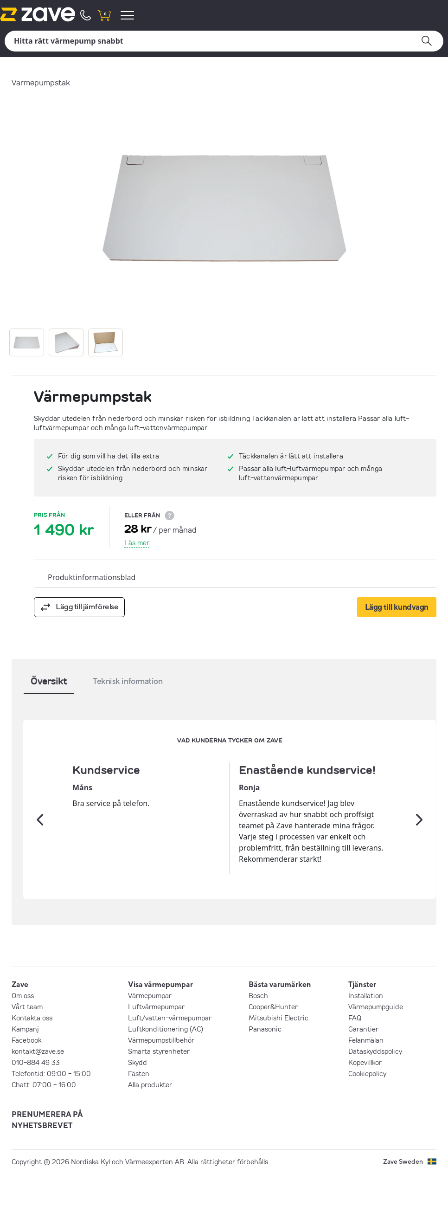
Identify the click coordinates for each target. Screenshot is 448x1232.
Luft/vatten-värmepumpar (169, 1076)
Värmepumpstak (41, 82)
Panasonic (265, 1087)
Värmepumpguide (375, 1065)
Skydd (137, 1121)
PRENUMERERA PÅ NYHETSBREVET (47, 1178)
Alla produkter (150, 1143)
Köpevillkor (365, 1121)
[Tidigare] (40, 849)
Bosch (258, 1054)
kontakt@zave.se (38, 1110)
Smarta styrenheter (159, 1110)
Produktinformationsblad (91, 577)
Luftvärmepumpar (156, 1065)
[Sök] (224, 41)
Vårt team (27, 1065)
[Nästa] (419, 849)
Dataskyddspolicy (375, 1110)
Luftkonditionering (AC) (165, 1087)
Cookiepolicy (367, 1132)
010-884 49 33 (36, 1121)
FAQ (354, 1076)
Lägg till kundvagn (397, 607)
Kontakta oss (32, 1076)
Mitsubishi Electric (278, 1076)
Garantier (363, 1087)
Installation (365, 1054)
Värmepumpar (150, 1054)
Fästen (138, 1132)
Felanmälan (366, 1098)
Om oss (23, 1054)
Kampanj (25, 1087)
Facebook (26, 1098)
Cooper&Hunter (273, 1065)
